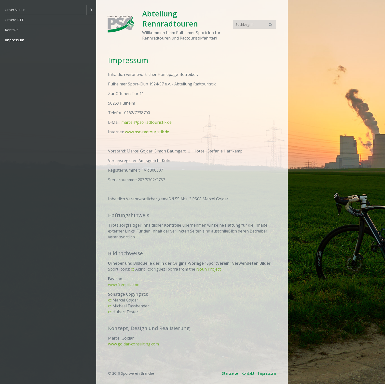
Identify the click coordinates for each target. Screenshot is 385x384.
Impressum (14, 40)
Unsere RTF (14, 19)
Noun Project (208, 269)
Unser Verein (15, 9)
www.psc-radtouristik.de (147, 132)
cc (132, 269)
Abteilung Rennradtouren (170, 19)
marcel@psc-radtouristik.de (146, 122)
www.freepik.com (123, 284)
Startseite (230, 373)
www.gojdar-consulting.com (133, 344)
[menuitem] (48, 10)
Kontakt (11, 29)
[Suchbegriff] (254, 24)
